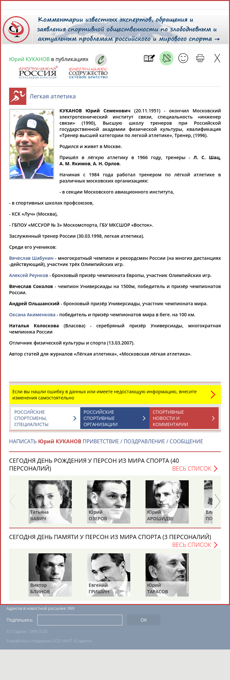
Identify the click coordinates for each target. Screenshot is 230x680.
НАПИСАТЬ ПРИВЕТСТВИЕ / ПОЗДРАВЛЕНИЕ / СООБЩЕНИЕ (106, 444)
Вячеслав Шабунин (31, 261)
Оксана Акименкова (32, 318)
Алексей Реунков (28, 278)
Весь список (191, 471)
